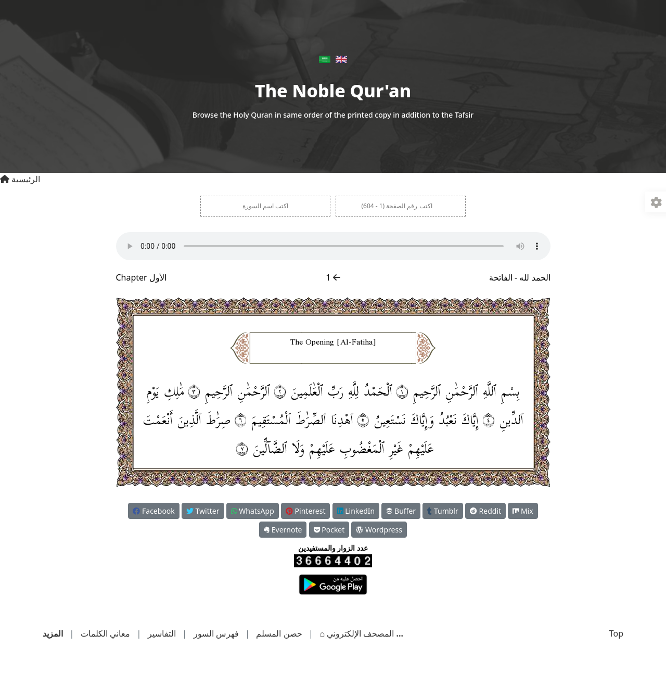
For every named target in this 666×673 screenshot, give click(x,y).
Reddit (485, 511)
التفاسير (162, 633)
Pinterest (305, 511)
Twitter (203, 511)
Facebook (153, 511)
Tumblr (442, 511)
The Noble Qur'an (333, 91)
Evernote (283, 530)
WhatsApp (252, 511)
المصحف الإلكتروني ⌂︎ (355, 633)
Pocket (329, 530)
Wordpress (379, 530)
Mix (523, 511)
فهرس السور (216, 633)
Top (616, 633)
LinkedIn (356, 511)
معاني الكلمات (105, 633)
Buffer (401, 511)
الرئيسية (20, 179)
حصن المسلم (279, 633)
